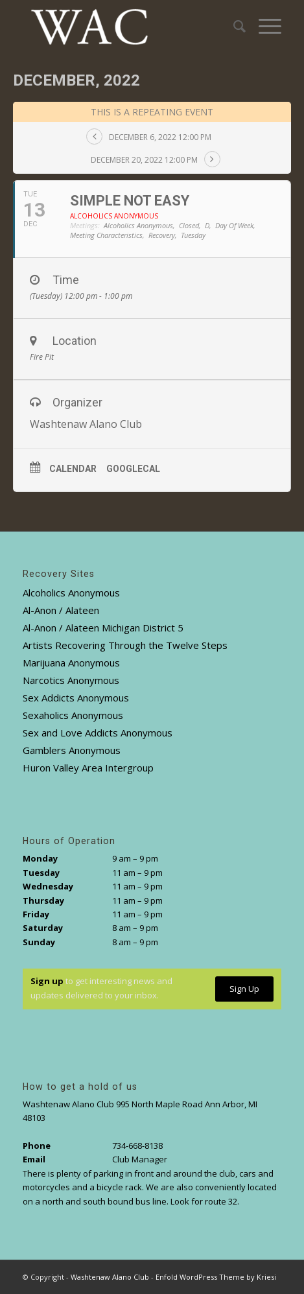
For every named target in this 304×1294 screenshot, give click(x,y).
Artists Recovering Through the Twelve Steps (125, 645)
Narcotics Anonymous (71, 680)
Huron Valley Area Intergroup (88, 767)
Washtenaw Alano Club (110, 1277)
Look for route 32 (203, 1201)
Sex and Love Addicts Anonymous (97, 732)
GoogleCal (133, 469)
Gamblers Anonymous (72, 750)
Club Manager (139, 1159)
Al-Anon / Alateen (61, 610)
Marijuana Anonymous (71, 662)
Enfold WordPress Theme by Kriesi (216, 1277)
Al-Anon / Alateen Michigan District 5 (103, 627)
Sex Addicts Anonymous (76, 697)
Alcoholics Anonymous (71, 592)
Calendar (73, 469)
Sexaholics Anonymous (73, 715)
